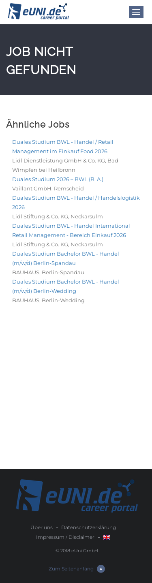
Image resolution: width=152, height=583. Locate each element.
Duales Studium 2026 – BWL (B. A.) (57, 179)
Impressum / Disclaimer (65, 537)
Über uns (41, 527)
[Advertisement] (76, 389)
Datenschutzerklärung (88, 527)
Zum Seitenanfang (77, 569)
